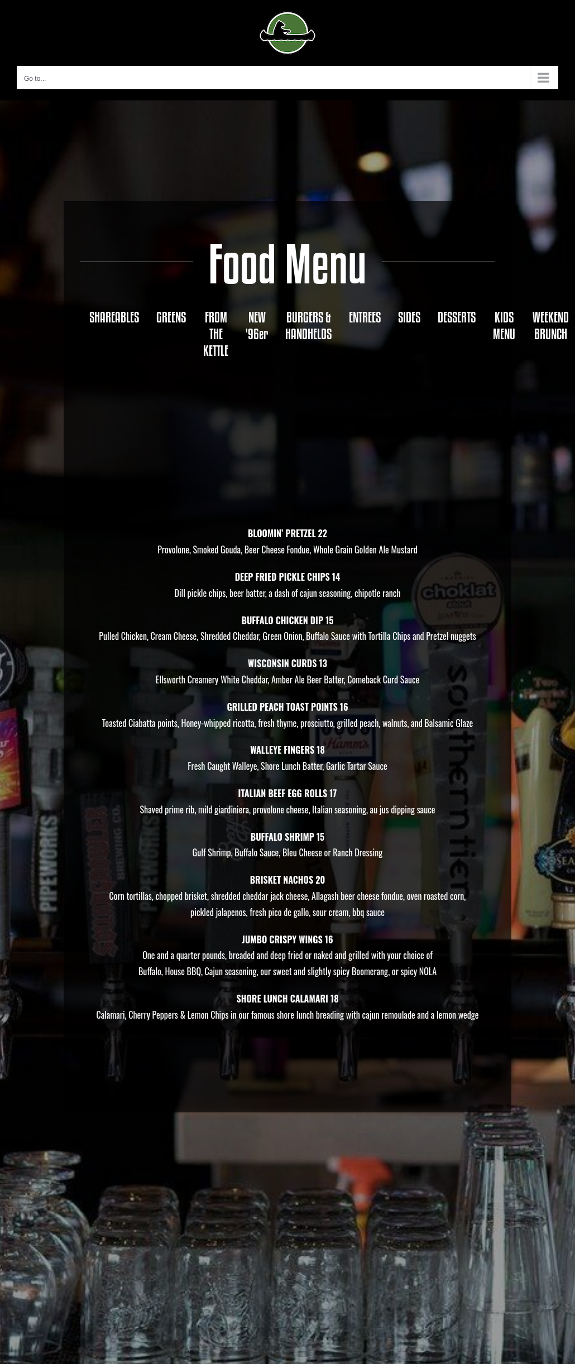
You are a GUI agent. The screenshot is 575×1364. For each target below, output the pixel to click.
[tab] (114, 317)
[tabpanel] (287, 711)
